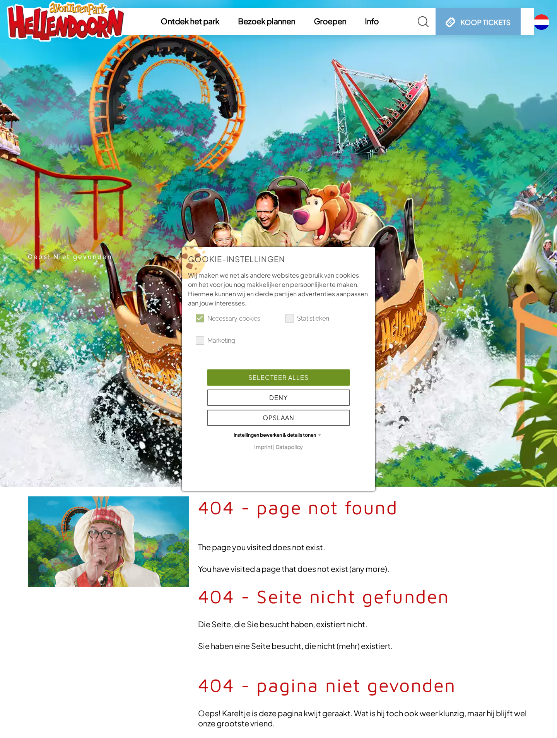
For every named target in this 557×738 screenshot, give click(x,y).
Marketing (215, 340)
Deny (278, 397)
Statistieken (307, 318)
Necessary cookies (228, 318)
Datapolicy (289, 446)
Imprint (263, 446)
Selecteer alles (278, 377)
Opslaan (278, 418)
